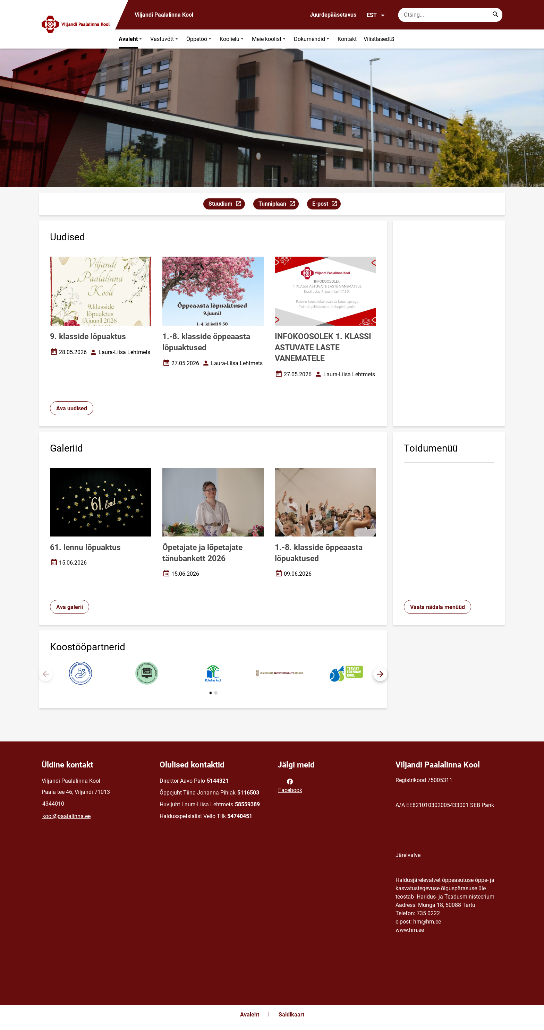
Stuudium (226, 204)
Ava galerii (69, 607)
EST (376, 15)
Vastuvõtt (164, 39)
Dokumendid (312, 39)
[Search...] (495, 15)
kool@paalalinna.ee (66, 816)
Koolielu (232, 39)
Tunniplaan (278, 204)
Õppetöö (199, 39)
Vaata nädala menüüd (437, 607)
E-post (326, 204)
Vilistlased (380, 38)
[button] (380, 674)
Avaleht (131, 39)
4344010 (53, 803)
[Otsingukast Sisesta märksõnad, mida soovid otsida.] (450, 15)
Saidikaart (291, 1014)
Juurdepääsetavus (333, 14)
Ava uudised (71, 408)
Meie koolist (269, 39)
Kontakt (347, 39)
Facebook (290, 785)
